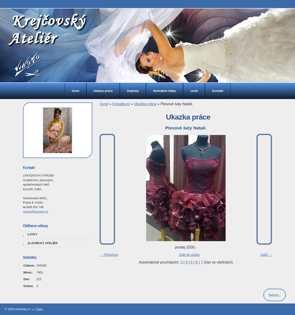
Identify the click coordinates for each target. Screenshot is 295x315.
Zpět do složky (189, 255)
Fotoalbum (121, 104)
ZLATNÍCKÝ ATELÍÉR (43, 243)
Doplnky (133, 91)
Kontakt (217, 91)
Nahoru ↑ (274, 295)
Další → (266, 255)
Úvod (75, 91)
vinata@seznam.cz (35, 211)
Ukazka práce (145, 104)
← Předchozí (109, 255)
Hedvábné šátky (164, 91)
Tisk (38, 309)
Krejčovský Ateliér (47, 29)
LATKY (32, 234)
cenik (194, 91)
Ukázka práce (103, 91)
